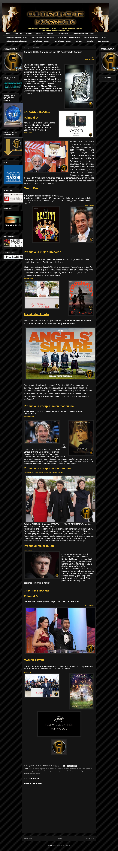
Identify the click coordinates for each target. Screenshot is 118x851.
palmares (62, 771)
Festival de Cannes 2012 (62, 41)
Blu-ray (29, 33)
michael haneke (45, 771)
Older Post (90, 838)
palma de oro (54, 771)
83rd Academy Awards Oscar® (16, 41)
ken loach (36, 771)
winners (85, 771)
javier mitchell (28, 771)
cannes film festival (63, 769)
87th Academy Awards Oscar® (16, 37)
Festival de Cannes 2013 (40, 41)
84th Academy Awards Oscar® (95, 37)
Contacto (79, 41)
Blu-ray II (39, 33)
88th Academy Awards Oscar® (83, 33)
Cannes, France (35, 773)
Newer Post (28, 838)
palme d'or (69, 771)
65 (33, 769)
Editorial (90, 41)
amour (37, 769)
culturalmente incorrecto (77, 769)
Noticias (50, 33)
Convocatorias (63, 33)
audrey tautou (52, 769)
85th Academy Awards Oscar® (69, 37)
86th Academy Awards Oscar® (43, 37)
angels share (43, 769)
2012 (30, 769)
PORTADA (18, 33)
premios (75, 771)
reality (80, 771)
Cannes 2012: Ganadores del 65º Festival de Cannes (53, 52)
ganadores (89, 769)
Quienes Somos (103, 41)
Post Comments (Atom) (63, 845)
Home (8, 33)
